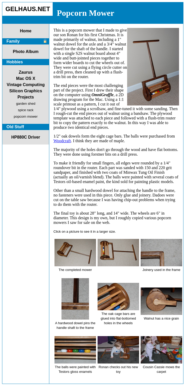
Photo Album (26, 51)
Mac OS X (25, 78)
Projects (25, 97)
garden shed (25, 103)
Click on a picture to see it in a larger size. (84, 231)
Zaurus (25, 72)
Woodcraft (62, 141)
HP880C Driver (25, 137)
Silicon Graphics (25, 91)
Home (25, 31)
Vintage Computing (26, 84)
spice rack (25, 110)
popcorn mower (26, 116)
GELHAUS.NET (27, 8)
